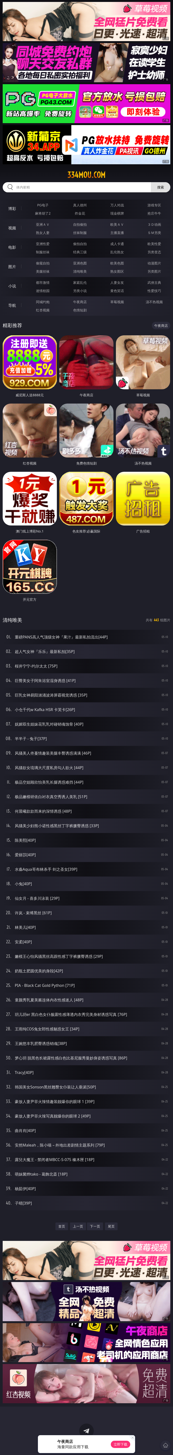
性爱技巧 (154, 290)
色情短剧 (80, 310)
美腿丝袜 (43, 271)
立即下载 (120, 1444)
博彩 (12, 208)
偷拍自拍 (80, 243)
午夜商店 (80, 302)
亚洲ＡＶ (43, 224)
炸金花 (80, 213)
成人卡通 (117, 243)
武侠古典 (154, 282)
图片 (12, 266)
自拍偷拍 (80, 224)
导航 (12, 305)
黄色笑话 (117, 290)
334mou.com (86, 175)
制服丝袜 (43, 252)
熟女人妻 (43, 232)
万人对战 (117, 205)
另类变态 (154, 252)
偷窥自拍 (43, 263)
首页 (61, 1226)
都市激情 (43, 282)
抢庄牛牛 (154, 213)
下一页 (95, 1226)
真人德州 (80, 205)
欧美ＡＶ (117, 224)
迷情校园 (43, 290)
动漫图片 (154, 263)
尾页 (111, 1226)
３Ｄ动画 (154, 224)
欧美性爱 (154, 243)
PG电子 (43, 205)
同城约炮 (43, 302)
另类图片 (154, 271)
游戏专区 (154, 205)
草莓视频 (117, 302)
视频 (12, 228)
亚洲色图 (80, 263)
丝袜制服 (80, 232)
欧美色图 (117, 263)
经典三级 (80, 252)
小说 (12, 286)
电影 (12, 247)
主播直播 (117, 232)
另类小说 (80, 290)
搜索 (160, 187)
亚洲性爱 (43, 243)
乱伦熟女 (117, 252)
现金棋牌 (117, 213)
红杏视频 (43, 310)
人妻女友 (117, 282)
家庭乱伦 (80, 282)
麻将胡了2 (43, 213)
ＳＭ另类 (154, 232)
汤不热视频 (154, 302)
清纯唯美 (80, 271)
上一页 (78, 1226)
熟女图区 (117, 271)
